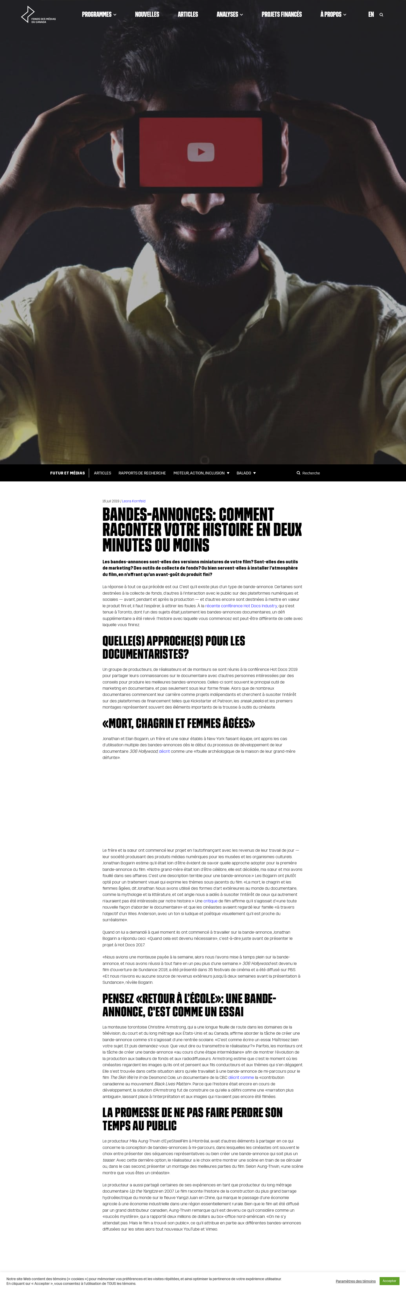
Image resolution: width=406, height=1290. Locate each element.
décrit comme (241, 1077)
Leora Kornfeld (134, 501)
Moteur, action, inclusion (199, 473)
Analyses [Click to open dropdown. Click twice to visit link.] (230, 14)
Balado (244, 473)
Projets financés (282, 14)
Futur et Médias (67, 473)
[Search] (299, 472)
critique (211, 901)
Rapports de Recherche (142, 473)
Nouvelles (147, 14)
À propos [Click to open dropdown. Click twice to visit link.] (333, 14)
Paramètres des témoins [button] (356, 1281)
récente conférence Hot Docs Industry (241, 606)
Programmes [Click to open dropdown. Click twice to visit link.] (99, 14)
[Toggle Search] (381, 14)
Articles (188, 14)
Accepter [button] (389, 1281)
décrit (164, 751)
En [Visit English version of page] (371, 14)
